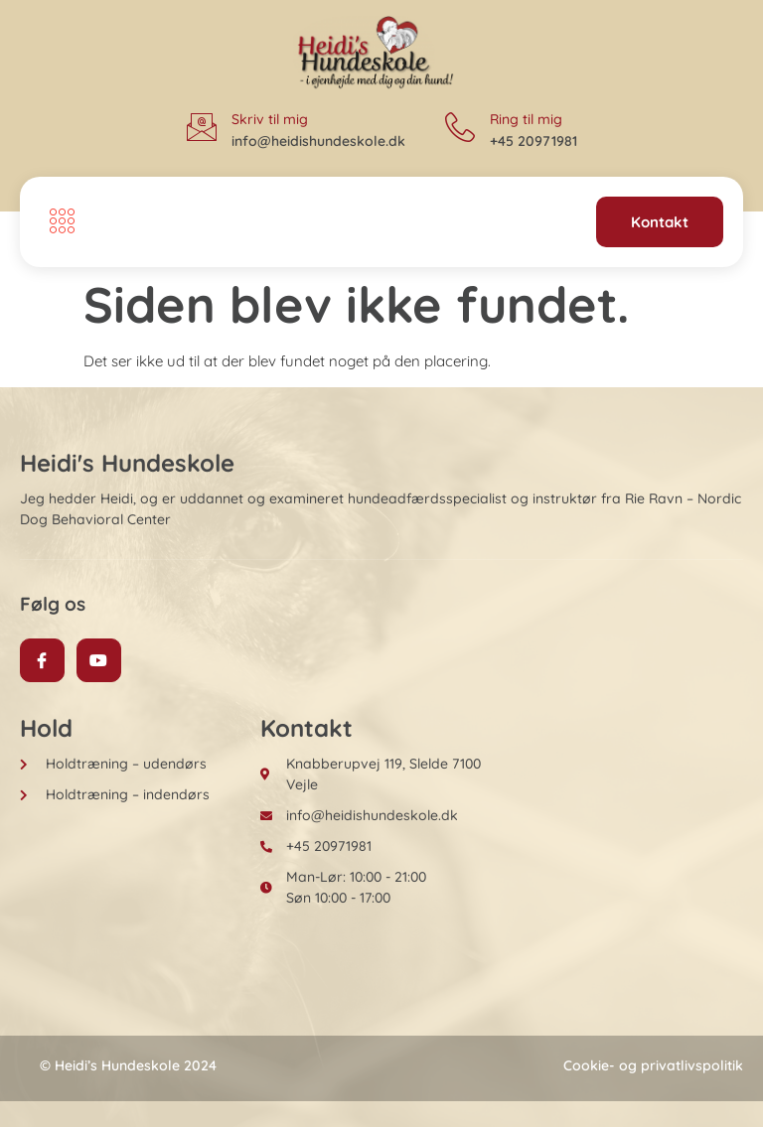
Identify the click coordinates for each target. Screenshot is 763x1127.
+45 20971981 (533, 141)
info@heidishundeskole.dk (318, 141)
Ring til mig (526, 119)
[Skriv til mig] (202, 127)
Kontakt (659, 221)
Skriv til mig (269, 119)
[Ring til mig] (460, 127)
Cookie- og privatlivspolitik (653, 1065)
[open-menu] (57, 222)
